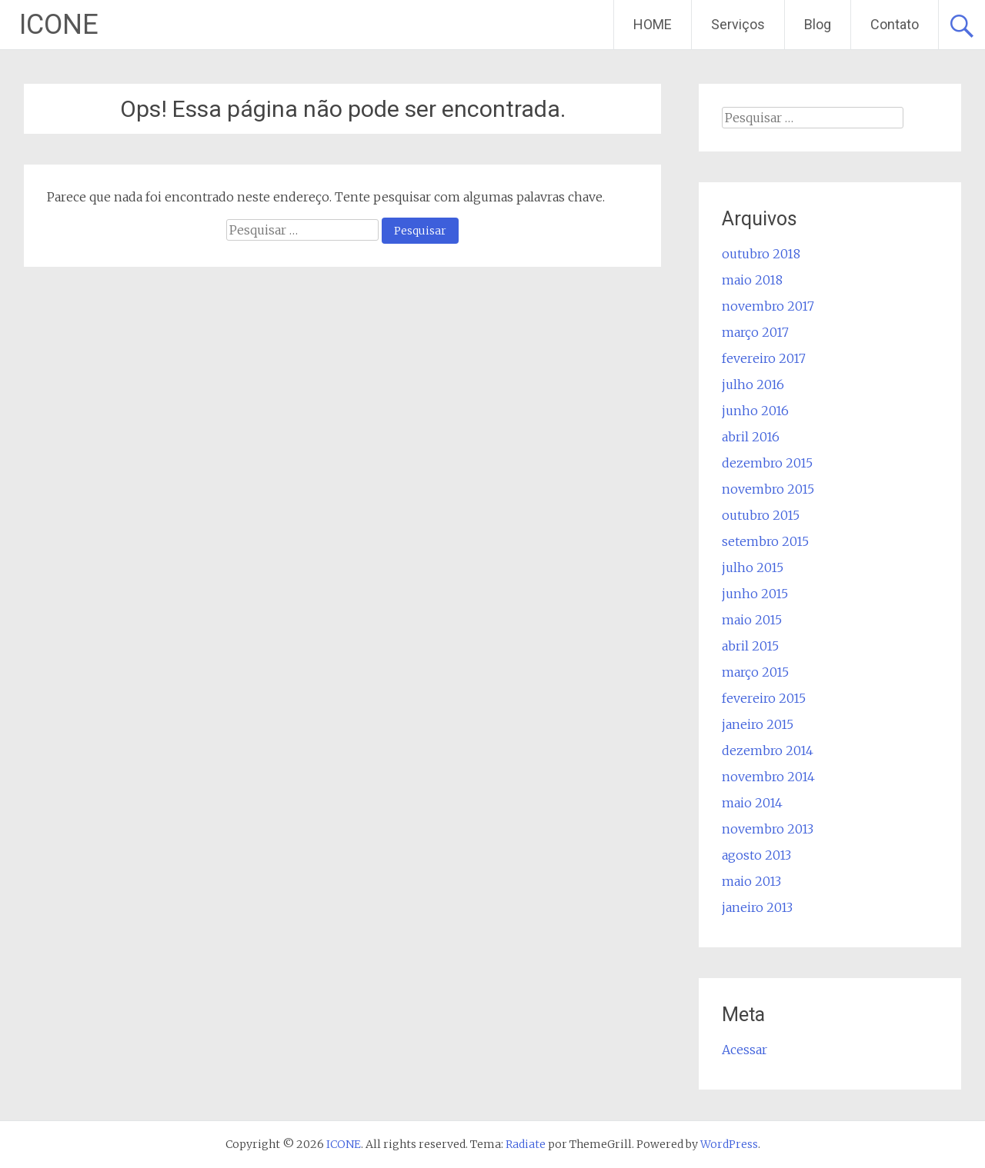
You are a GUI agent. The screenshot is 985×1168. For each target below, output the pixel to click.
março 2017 (755, 332)
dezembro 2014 (767, 750)
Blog (817, 24)
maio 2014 (752, 802)
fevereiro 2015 (764, 698)
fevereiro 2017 (764, 358)
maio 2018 (752, 280)
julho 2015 (752, 567)
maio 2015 (752, 619)
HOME (652, 24)
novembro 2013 (767, 829)
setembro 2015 (765, 541)
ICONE (58, 24)
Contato (894, 24)
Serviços (738, 24)
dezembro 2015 (767, 463)
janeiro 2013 (757, 907)
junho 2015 (755, 593)
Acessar (744, 1049)
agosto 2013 (756, 855)
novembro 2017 (768, 306)
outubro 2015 (761, 515)
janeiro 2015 (757, 724)
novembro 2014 (768, 776)
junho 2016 (755, 410)
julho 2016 (753, 384)
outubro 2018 (761, 253)
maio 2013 (751, 881)
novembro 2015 (768, 489)
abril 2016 (751, 436)
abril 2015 (750, 646)
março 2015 (755, 672)
